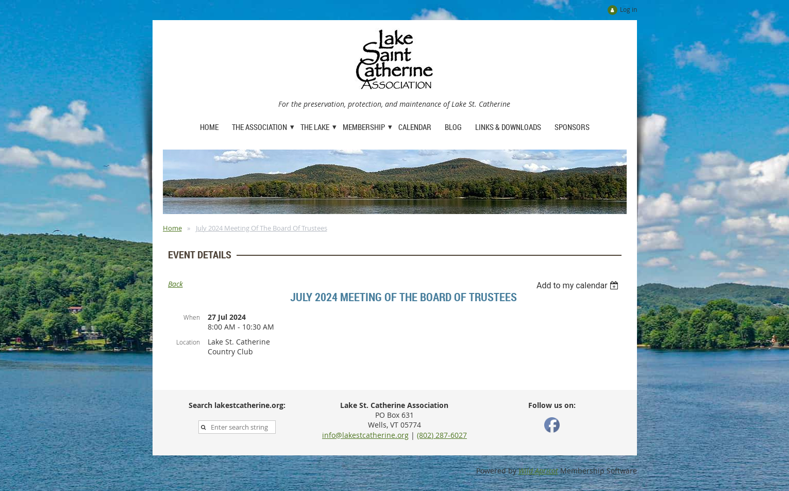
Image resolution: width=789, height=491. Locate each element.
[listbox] (579, 285)
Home (172, 228)
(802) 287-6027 (442, 435)
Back (175, 284)
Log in (628, 9)
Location (188, 342)
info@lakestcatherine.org (365, 435)
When (191, 317)
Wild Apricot (538, 471)
